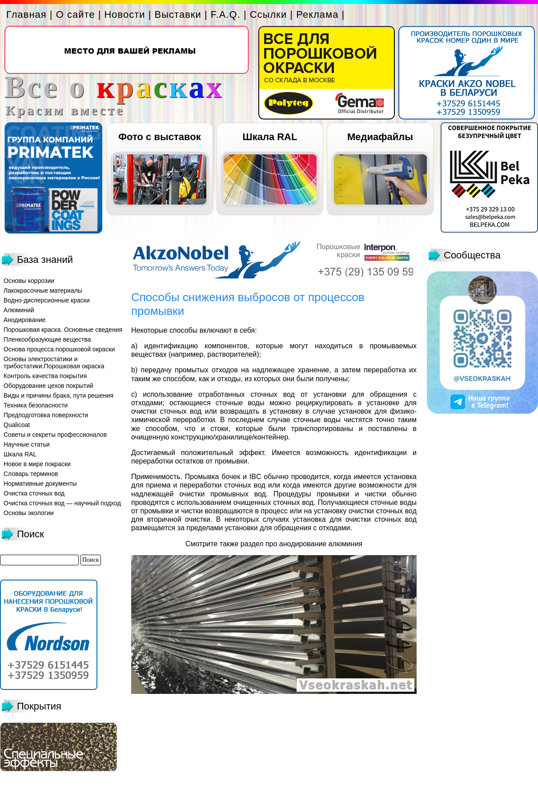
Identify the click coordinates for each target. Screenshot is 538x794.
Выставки (178, 14)
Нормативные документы (40, 483)
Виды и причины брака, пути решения (58, 395)
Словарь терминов (31, 473)
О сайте (75, 14)
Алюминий (19, 310)
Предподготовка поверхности (46, 415)
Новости (124, 14)
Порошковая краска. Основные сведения (63, 329)
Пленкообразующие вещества (47, 339)
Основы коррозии (29, 280)
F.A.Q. (226, 14)
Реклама (317, 14)
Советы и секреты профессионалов (55, 434)
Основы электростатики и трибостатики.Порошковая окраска (54, 362)
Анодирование (25, 319)
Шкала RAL (270, 136)
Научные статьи (27, 444)
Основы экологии (29, 512)
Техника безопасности (36, 405)
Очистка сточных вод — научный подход (62, 503)
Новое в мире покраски (37, 464)
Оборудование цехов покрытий (48, 385)
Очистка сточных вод (34, 493)
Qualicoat (17, 424)
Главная (26, 14)
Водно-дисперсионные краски (47, 300)
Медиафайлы (380, 136)
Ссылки (268, 14)
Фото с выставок (159, 136)
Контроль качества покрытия (45, 375)
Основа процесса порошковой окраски (59, 349)
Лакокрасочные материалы (43, 290)
